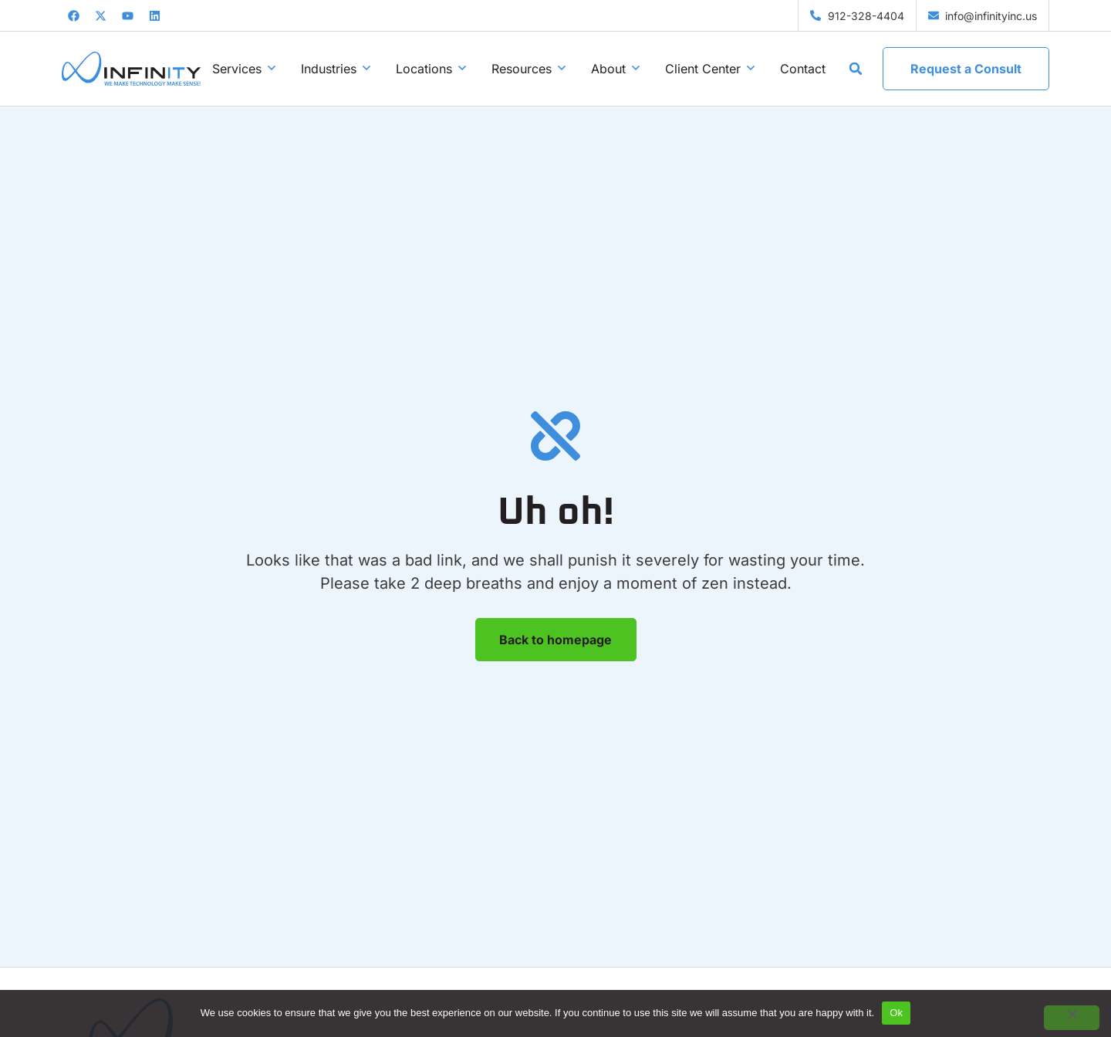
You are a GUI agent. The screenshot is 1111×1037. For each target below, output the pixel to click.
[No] (1071, 1017)
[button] (855, 68)
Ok (896, 1012)
